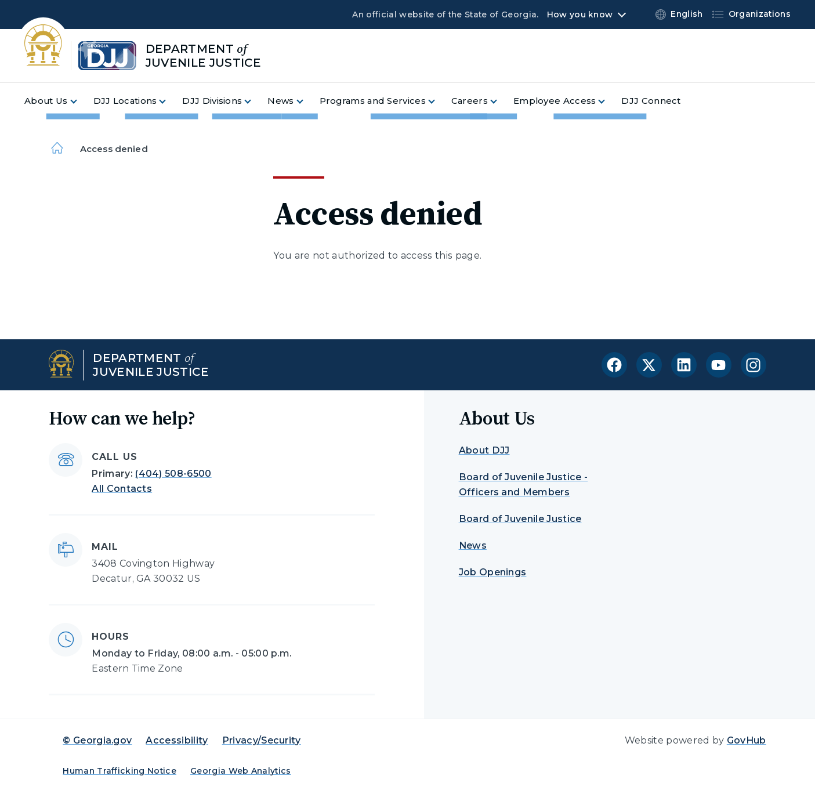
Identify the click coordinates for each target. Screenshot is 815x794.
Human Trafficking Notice (119, 771)
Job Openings (493, 572)
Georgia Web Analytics (240, 771)
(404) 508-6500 (173, 473)
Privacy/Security (261, 740)
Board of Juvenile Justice (520, 518)
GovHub (746, 740)
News (473, 545)
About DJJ (484, 450)
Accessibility (177, 740)
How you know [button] (580, 14)
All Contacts (122, 488)
